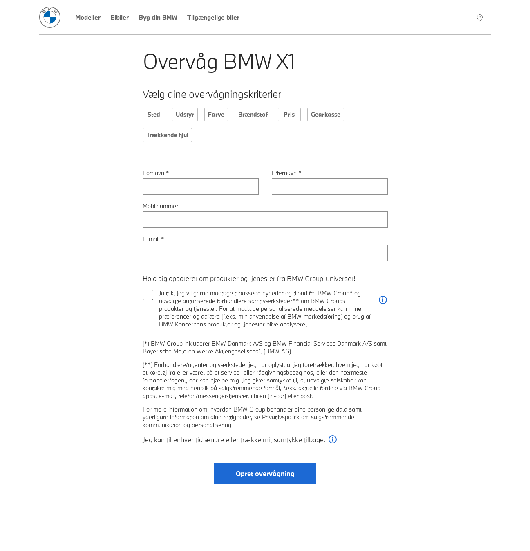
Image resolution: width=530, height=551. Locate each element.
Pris (289, 114)
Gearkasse (325, 114)
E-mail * (153, 239)
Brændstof (253, 114)
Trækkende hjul (167, 135)
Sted (154, 114)
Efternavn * (287, 173)
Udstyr (185, 114)
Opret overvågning (265, 473)
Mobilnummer (160, 206)
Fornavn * (156, 173)
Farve (216, 114)
